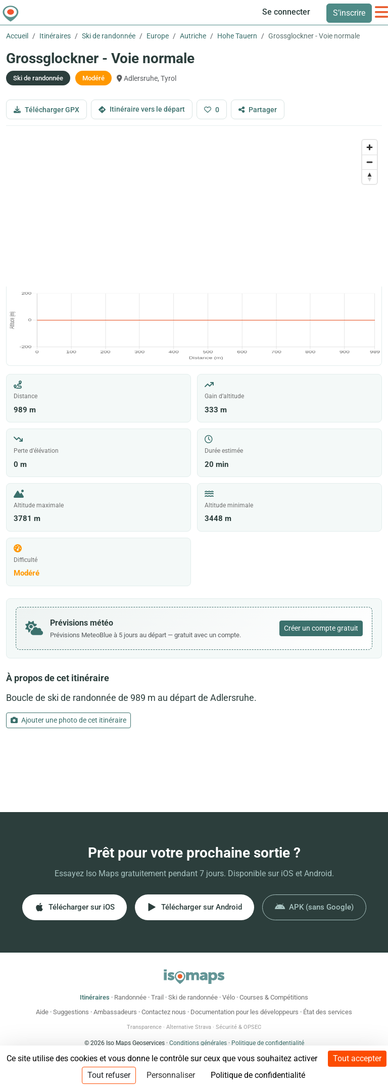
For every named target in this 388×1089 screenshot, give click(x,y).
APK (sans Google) (314, 907)
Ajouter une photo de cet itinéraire (68, 720)
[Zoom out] (369, 162)
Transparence (144, 1027)
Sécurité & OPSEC (238, 1027)
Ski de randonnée (108, 36)
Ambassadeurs (115, 1012)
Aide (42, 1012)
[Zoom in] (369, 147)
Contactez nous (163, 1012)
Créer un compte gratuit (321, 628)
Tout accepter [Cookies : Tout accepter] (357, 1058)
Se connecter (286, 12)
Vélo (228, 997)
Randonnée (130, 997)
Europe (158, 36)
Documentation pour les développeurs (244, 1012)
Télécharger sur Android (194, 907)
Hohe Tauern (237, 36)
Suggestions (71, 1012)
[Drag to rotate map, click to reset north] (369, 176)
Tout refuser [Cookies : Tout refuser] (108, 1075)
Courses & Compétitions (273, 997)
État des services (327, 1012)
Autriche (193, 36)
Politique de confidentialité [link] (258, 1075)
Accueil (17, 36)
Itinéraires (55, 36)
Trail (157, 997)
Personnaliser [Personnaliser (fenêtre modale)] (171, 1075)
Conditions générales (198, 1043)
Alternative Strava (188, 1027)
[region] (194, 211)
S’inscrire (349, 13)
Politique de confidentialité (267, 1043)
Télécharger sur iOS (74, 907)
